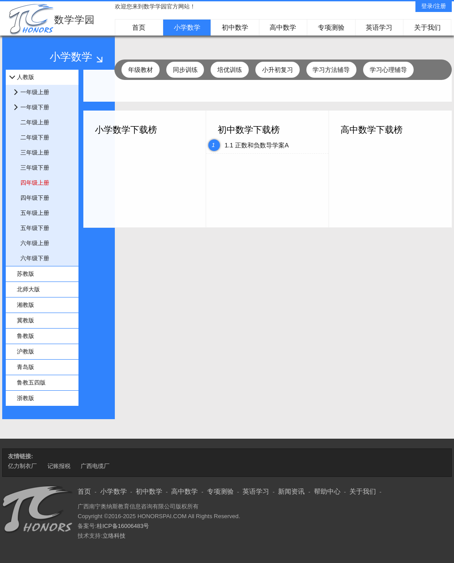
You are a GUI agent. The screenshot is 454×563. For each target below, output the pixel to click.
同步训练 (185, 69)
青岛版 (25, 367)
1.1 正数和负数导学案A (257, 145)
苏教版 (25, 273)
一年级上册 (34, 92)
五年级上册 (34, 213)
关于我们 (427, 27)
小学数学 (187, 27)
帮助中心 (327, 491)
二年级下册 (34, 137)
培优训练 (229, 69)
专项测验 (331, 27)
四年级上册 (34, 182)
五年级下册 (34, 228)
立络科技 (113, 535)
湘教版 (25, 304)
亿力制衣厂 (22, 466)
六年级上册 (34, 243)
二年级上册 (34, 122)
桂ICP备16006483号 (123, 526)
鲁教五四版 (31, 382)
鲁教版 (25, 336)
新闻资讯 (291, 491)
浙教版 (25, 398)
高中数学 (283, 27)
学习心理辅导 (388, 69)
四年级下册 (34, 197)
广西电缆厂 (95, 466)
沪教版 (25, 351)
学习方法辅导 (331, 69)
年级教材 (140, 69)
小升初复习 (277, 69)
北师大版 (28, 289)
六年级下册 (34, 258)
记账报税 (58, 466)
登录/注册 (433, 6)
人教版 (25, 77)
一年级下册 (34, 107)
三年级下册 (34, 167)
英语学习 (379, 27)
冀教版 (25, 320)
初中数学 (235, 27)
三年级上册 (34, 152)
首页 (138, 27)
